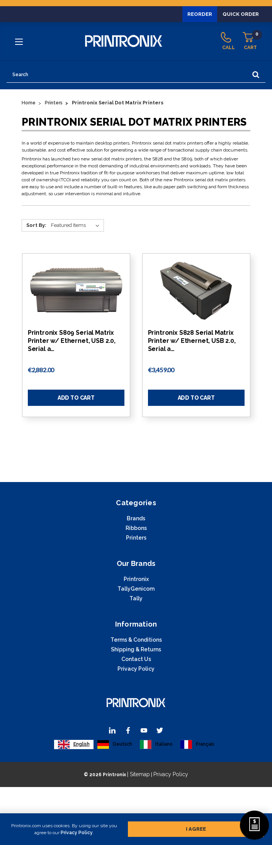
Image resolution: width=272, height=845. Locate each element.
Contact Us (136, 659)
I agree (196, 829)
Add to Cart (76, 398)
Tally (136, 598)
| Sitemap (138, 774)
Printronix (136, 579)
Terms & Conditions (136, 640)
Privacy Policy (77, 832)
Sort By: (36, 225)
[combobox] (74, 744)
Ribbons (136, 528)
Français (197, 744)
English (74, 744)
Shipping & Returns (136, 649)
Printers (136, 538)
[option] (115, 744)
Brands (136, 518)
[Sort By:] (77, 225)
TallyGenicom (136, 589)
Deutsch (114, 744)
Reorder (196, 14)
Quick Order (239, 14)
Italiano (156, 744)
